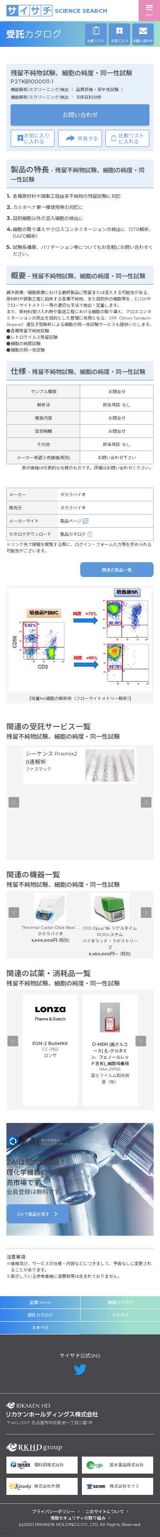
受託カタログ (52, 34)
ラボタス (120, 1315)
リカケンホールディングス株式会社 (52, 1409)
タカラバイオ (73, 494)
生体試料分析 (89, 97)
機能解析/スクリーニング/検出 (40, 89)
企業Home (40, 1302)
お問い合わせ (80, 115)
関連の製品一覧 (117, 570)
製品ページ (70, 521)
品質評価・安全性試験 (97, 89)
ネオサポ (40, 1328)
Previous (14, 802)
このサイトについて (104, 1511)
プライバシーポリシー (53, 1511)
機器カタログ (120, 1302)
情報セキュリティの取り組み (77, 1518)
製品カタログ (73, 534)
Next (146, 802)
